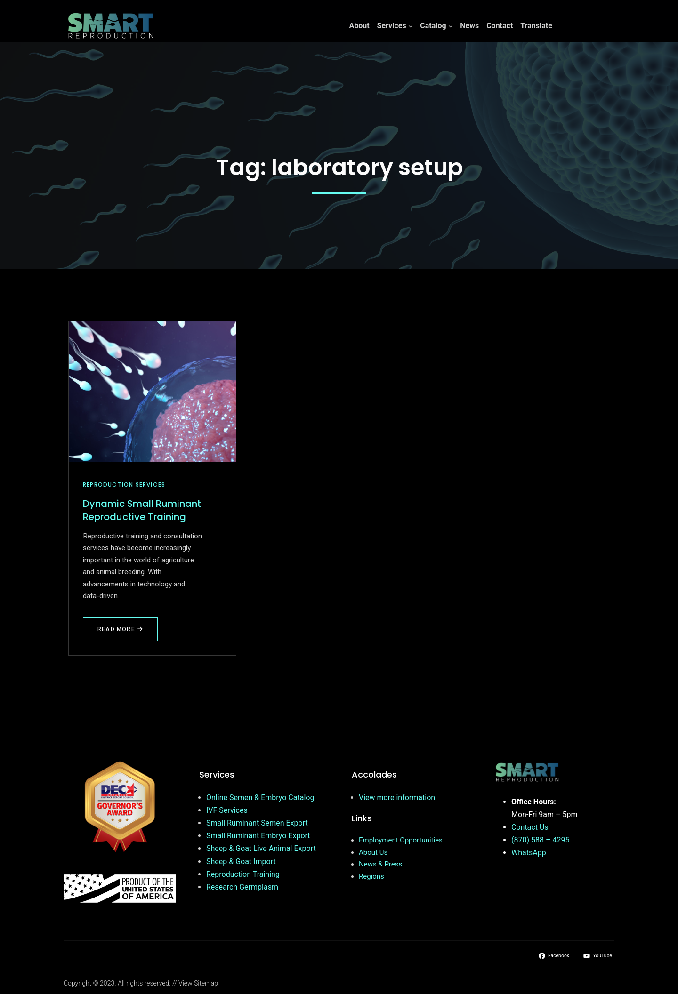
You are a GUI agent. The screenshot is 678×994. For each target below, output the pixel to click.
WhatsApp (528, 852)
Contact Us (530, 827)
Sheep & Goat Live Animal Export (261, 848)
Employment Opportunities (401, 840)
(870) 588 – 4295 (540, 839)
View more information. (398, 797)
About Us (373, 852)
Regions (371, 876)
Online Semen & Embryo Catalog (260, 797)
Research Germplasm (242, 886)
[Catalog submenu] (450, 26)
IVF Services (227, 810)
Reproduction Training (243, 874)
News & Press (380, 864)
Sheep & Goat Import (241, 861)
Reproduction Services (124, 485)
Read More (121, 633)
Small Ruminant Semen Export (257, 822)
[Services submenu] (410, 26)
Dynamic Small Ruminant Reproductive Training (142, 510)
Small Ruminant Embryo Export (258, 835)
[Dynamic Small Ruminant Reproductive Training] (152, 391)
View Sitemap (198, 983)
